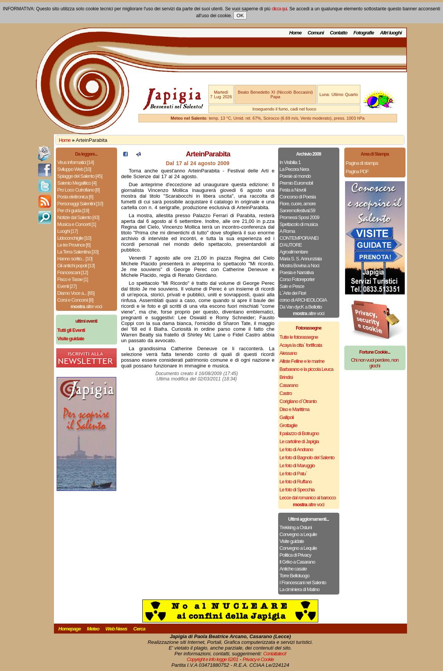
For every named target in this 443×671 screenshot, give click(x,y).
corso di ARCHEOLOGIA (303, 300)
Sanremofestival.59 (297, 210)
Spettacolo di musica (299, 224)
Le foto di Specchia (297, 489)
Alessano (288, 353)
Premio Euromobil (296, 183)
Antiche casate (293, 569)
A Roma (287, 231)
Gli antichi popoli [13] (76, 265)
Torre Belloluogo (294, 575)
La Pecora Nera (294, 169)
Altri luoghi (391, 33)
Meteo (93, 629)
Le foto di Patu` (293, 473)
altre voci (86, 306)
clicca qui (279, 8)
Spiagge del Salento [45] (80, 176)
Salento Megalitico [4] (76, 183)
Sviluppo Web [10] (74, 169)
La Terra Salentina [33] (78, 252)
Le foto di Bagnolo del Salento (307, 457)
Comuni (316, 33)
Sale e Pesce (292, 286)
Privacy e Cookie (258, 659)
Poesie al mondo (295, 176)
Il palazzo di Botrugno (299, 433)
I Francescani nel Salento (303, 582)
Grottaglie (288, 425)
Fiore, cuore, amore (298, 203)
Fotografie (363, 33)
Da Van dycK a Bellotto (301, 307)
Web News (116, 629)
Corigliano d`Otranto (298, 401)
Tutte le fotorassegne (299, 337)
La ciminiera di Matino (299, 589)
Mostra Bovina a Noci (299, 265)
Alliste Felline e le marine (302, 361)
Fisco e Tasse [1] (72, 279)
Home (295, 33)
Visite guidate (292, 541)
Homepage (70, 629)
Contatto (338, 33)
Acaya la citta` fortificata (301, 345)
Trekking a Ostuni (296, 527)
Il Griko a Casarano (297, 562)
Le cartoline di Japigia (299, 441)
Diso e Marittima (294, 409)
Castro (286, 393)
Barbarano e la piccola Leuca (306, 369)
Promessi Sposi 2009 (299, 217)
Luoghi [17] (67, 231)
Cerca (139, 629)
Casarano (289, 385)
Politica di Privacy (295, 555)
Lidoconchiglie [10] (74, 238)
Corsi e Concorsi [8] (75, 300)
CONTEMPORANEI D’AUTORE (299, 241)
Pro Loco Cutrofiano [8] (78, 190)
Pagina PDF (357, 171)
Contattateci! (274, 653)
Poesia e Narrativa (297, 272)
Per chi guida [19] (73, 210)
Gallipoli (287, 417)
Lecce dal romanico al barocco (308, 497)
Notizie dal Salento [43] (78, 217)
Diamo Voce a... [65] (75, 293)
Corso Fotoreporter (297, 279)
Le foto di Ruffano (296, 481)
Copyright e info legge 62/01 (212, 659)
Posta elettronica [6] (75, 197)
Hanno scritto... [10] (75, 259)
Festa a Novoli (293, 190)
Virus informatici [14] (75, 162)
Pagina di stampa (362, 163)
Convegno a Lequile (298, 534)
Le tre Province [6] (74, 245)
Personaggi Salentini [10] (80, 203)
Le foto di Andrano (296, 449)
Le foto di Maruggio (297, 465)
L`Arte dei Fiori (293, 293)
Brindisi (286, 377)
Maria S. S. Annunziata (301, 259)
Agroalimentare (294, 252)
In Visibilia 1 (290, 162)
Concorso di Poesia (298, 197)
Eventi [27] (67, 286)
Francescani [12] (72, 272)
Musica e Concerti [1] (76, 224)
